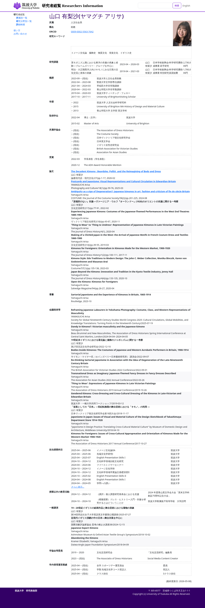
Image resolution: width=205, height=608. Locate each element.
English (186, 5)
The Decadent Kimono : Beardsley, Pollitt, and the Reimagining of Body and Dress (116, 171)
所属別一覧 (21, 17)
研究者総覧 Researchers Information (72, 6)
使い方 (17, 30)
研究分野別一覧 (24, 21)
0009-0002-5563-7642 (82, 31)
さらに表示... (77, 486)
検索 (177, 5)
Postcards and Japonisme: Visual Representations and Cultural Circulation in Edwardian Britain (123, 181)
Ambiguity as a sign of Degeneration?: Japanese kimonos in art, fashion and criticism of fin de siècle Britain (130, 191)
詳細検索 (20, 24)
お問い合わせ (20, 33)
